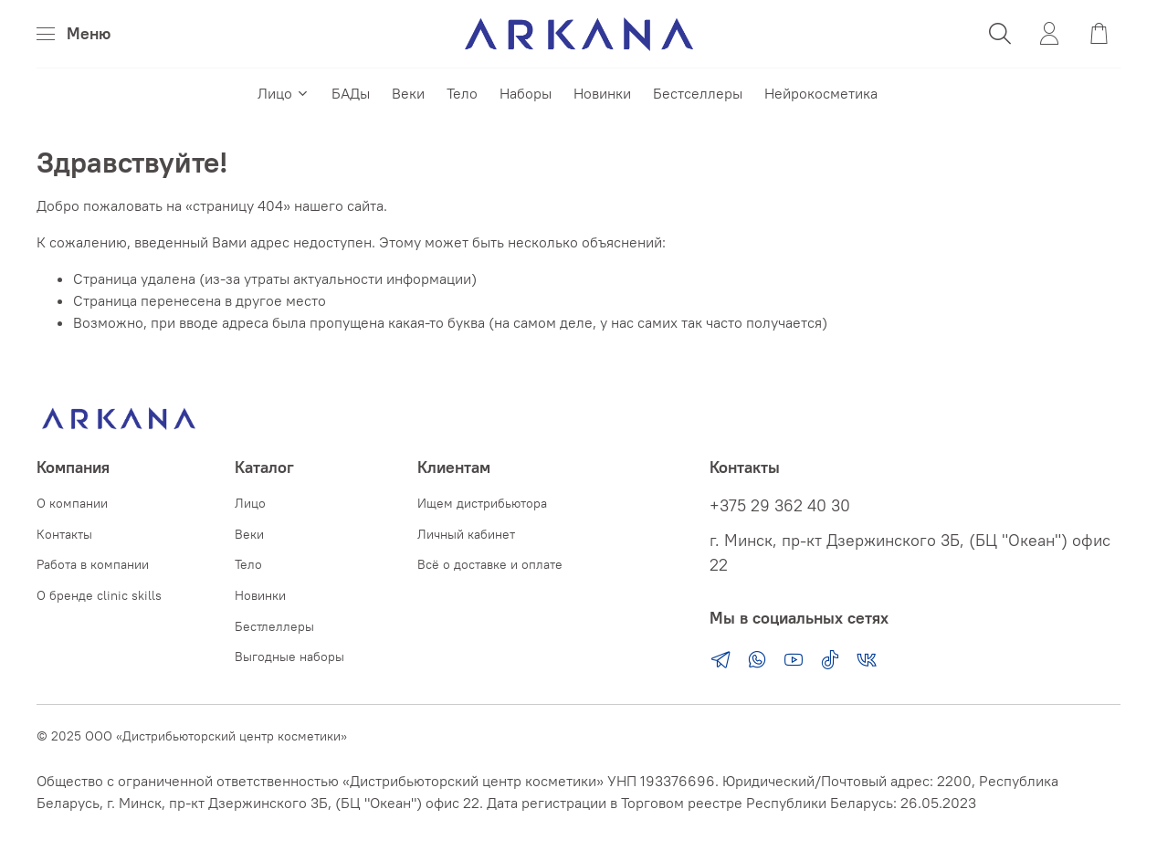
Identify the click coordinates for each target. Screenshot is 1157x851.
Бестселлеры (697, 93)
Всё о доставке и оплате (490, 564)
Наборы (526, 93)
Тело (462, 93)
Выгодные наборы (289, 656)
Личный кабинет (466, 534)
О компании (72, 503)
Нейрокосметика (821, 93)
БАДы (350, 93)
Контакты (64, 534)
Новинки (602, 93)
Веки (408, 93)
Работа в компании (93, 564)
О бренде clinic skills (99, 595)
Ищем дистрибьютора (482, 503)
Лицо (284, 93)
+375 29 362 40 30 (780, 506)
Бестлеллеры (274, 626)
